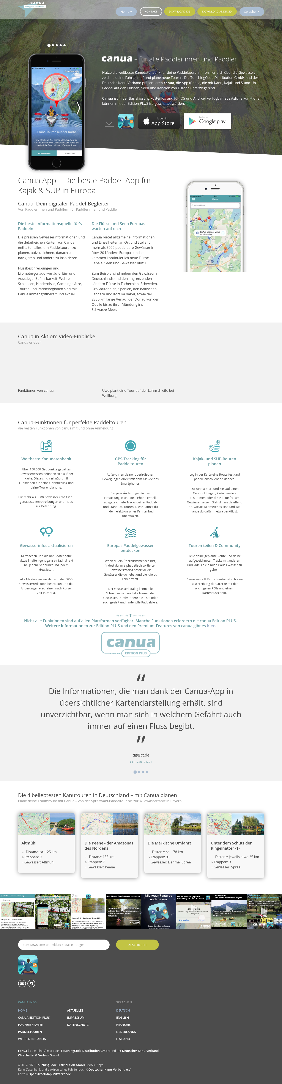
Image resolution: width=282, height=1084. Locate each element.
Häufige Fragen (31, 1025)
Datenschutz (78, 1025)
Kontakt (151, 11)
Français (123, 1025)
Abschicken (137, 945)
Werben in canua (32, 1039)
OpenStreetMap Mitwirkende (49, 1074)
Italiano (123, 1039)
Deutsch (123, 1010)
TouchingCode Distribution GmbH (86, 1051)
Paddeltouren (30, 1032)
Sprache (250, 11)
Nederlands (126, 1032)
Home (125, 11)
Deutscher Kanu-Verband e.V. (110, 1069)
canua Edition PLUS (34, 1017)
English (122, 1017)
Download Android (217, 11)
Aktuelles (75, 1010)
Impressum (76, 1017)
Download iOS (180, 11)
